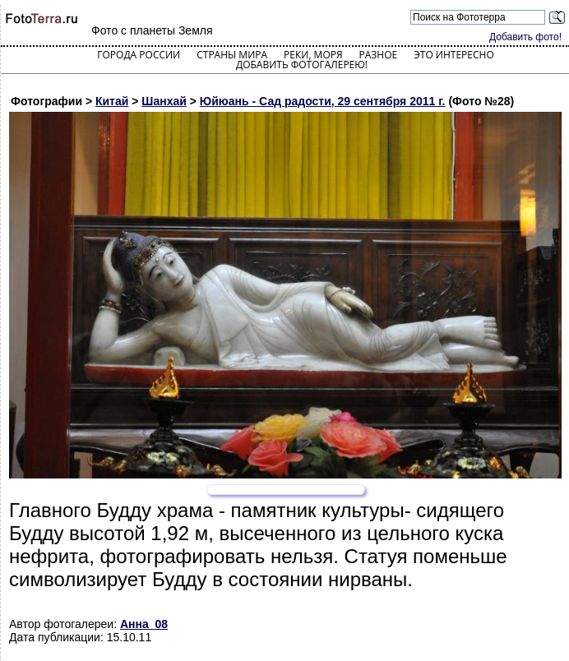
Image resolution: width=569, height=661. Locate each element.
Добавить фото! (525, 37)
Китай (111, 101)
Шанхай (164, 101)
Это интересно (454, 55)
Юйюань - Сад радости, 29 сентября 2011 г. (323, 101)
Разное (378, 55)
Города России (138, 55)
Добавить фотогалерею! (302, 65)
